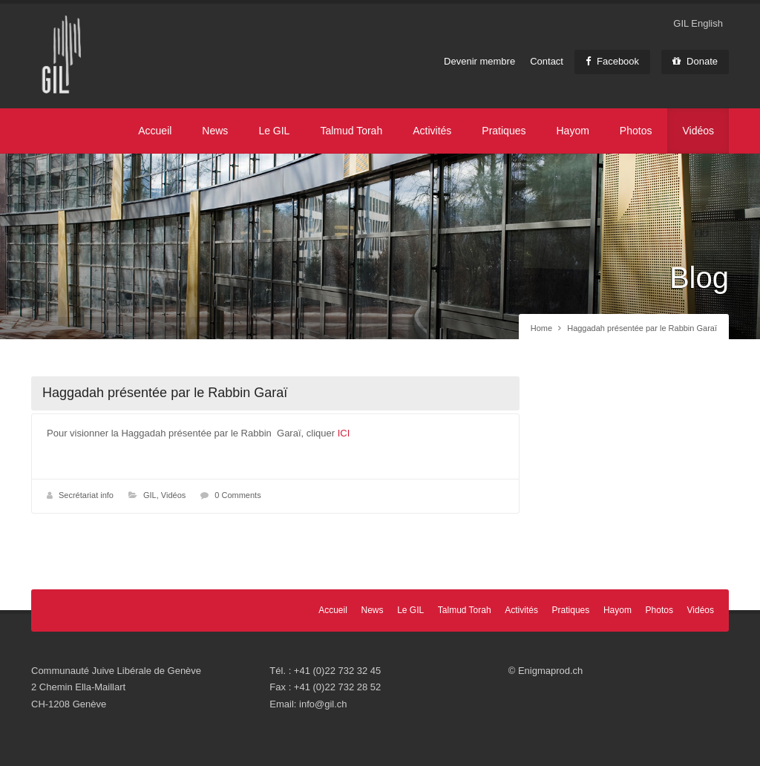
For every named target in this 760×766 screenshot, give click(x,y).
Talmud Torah (351, 131)
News (215, 131)
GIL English (698, 23)
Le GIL (273, 131)
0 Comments (237, 495)
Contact (546, 61)
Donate (695, 61)
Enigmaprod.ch (550, 670)
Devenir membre (479, 61)
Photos (636, 131)
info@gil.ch (323, 704)
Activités (432, 131)
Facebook (612, 61)
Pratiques (503, 131)
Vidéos (698, 131)
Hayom (572, 131)
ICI (344, 433)
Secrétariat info (86, 495)
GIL (150, 495)
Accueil (154, 131)
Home (541, 328)
